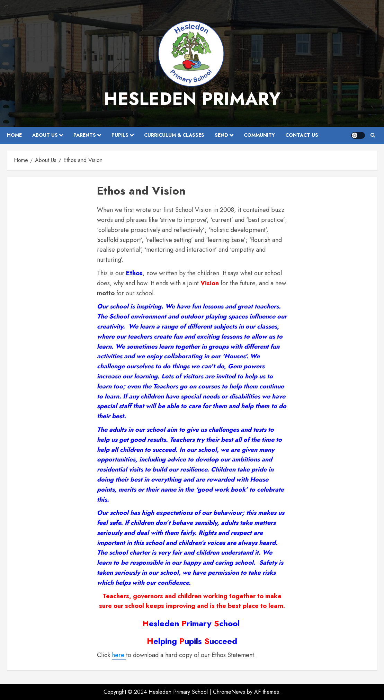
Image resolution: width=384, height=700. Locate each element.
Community (259, 135)
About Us (45, 135)
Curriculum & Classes (174, 135)
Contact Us (301, 135)
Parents (84, 135)
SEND (221, 135)
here (119, 654)
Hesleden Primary (192, 98)
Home (14, 135)
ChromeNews (229, 692)
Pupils (119, 135)
